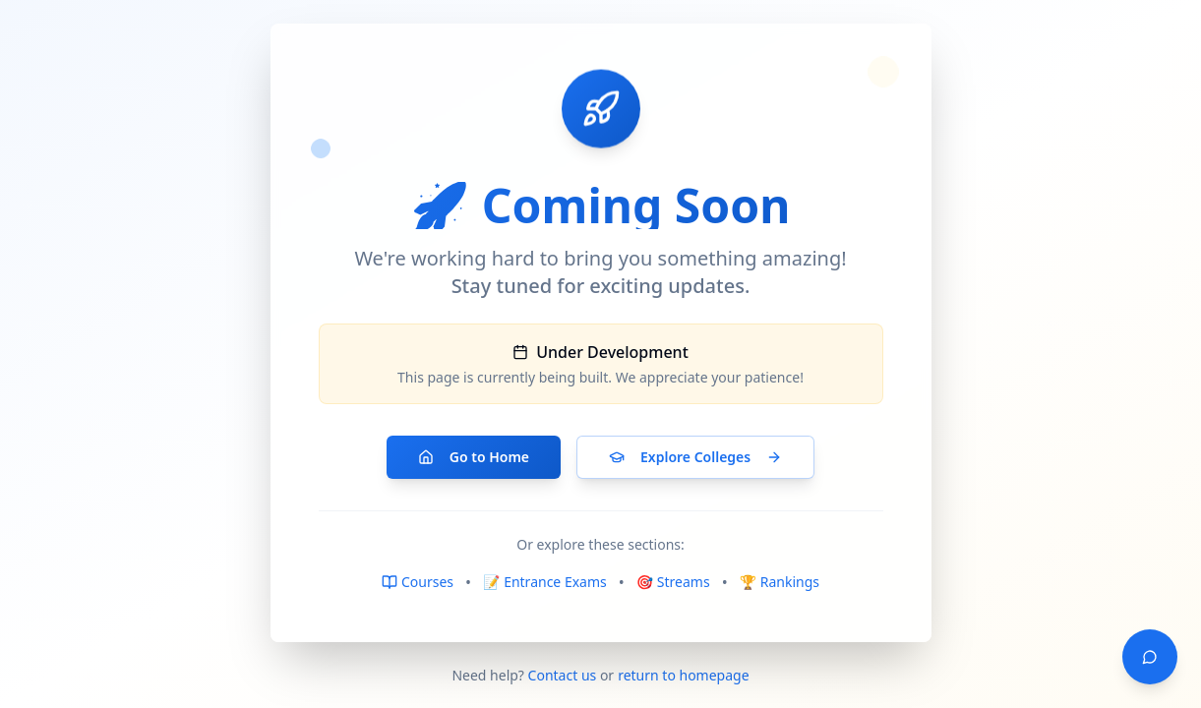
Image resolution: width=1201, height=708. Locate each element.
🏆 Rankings (779, 581)
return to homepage (683, 675)
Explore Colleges (695, 456)
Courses (417, 581)
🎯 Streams (673, 581)
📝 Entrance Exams (545, 581)
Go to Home (473, 456)
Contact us (562, 675)
